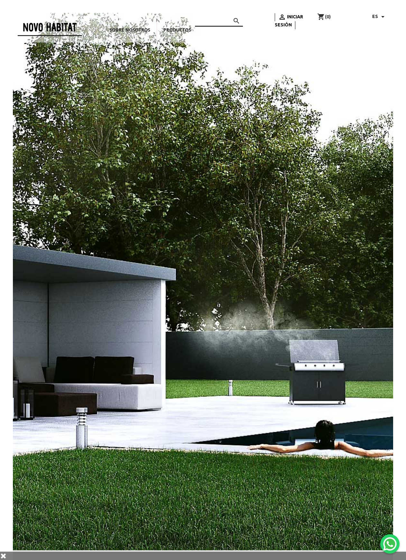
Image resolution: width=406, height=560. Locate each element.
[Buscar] (219, 20)
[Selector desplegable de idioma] (379, 17)
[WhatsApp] (390, 544)
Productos (177, 30)
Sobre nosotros (130, 30)
